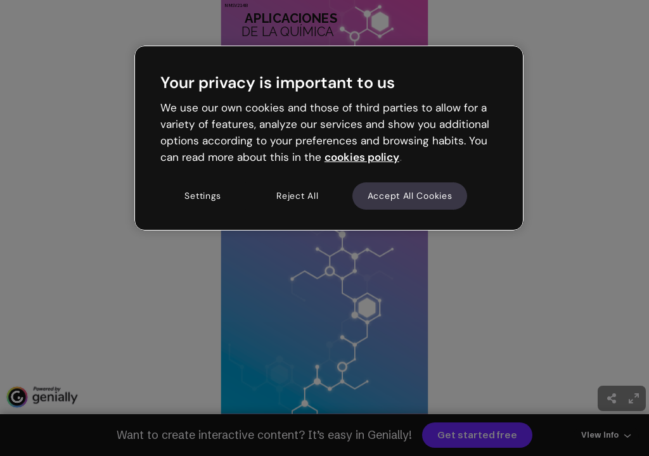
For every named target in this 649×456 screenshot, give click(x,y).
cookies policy (361, 157)
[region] (329, 138)
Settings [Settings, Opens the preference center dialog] (202, 195)
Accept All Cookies (410, 195)
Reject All (297, 195)
